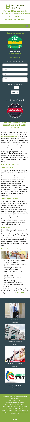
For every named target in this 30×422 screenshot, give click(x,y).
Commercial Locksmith (15, 342)
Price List (16, 410)
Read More (15, 323)
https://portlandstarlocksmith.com (15, 402)
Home (3, 406)
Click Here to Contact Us (15, 33)
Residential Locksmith (15, 320)
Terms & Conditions (7, 410)
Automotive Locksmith (15, 363)
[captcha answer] (16, 87)
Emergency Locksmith (15, 385)
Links (26, 410)
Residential (9, 406)
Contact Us (21, 408)
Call (15, 419)
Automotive (24, 406)
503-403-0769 (18, 20)
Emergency (8, 408)
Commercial (17, 406)
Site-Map (22, 410)
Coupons (15, 408)
